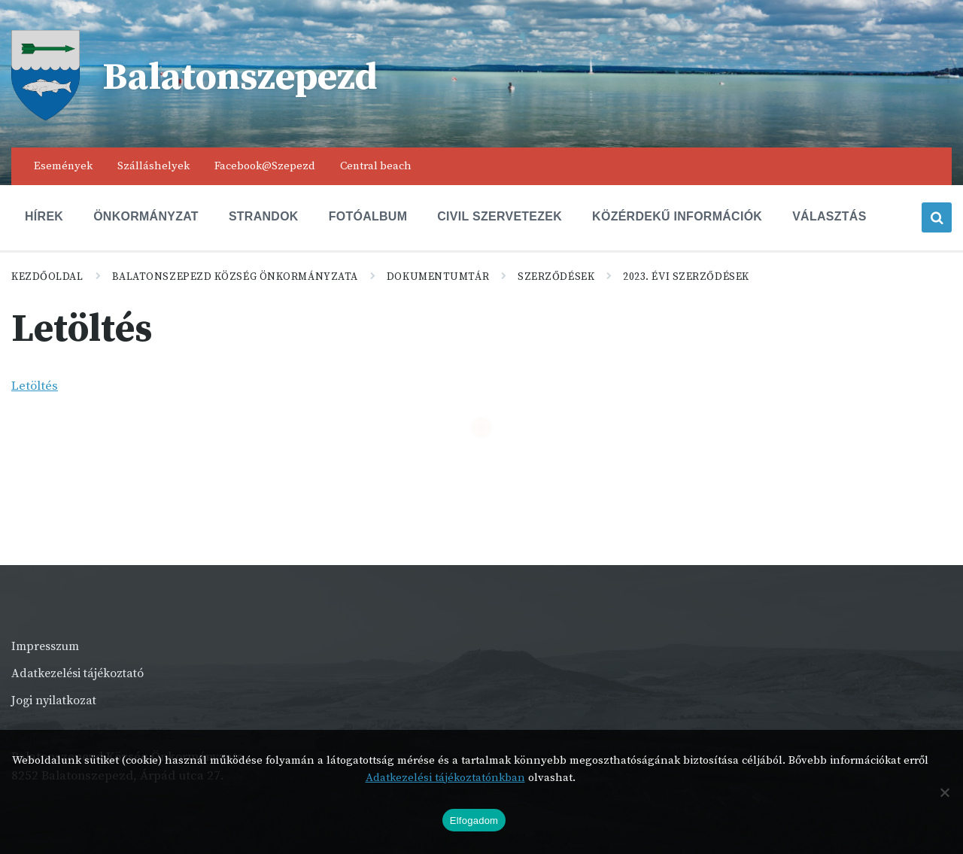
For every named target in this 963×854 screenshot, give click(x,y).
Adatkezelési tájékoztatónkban (445, 777)
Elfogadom (474, 820)
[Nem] (944, 792)
